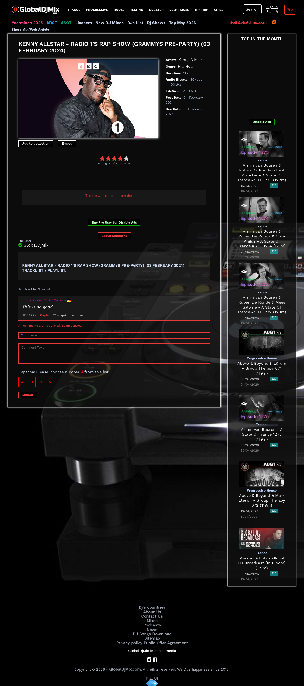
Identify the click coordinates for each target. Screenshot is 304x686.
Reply (44, 315)
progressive (97, 10)
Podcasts (152, 623)
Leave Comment (114, 235)
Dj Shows (144, 23)
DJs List (125, 23)
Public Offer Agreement (164, 639)
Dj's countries (152, 607)
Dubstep (156, 10)
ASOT (62, 23)
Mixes (152, 619)
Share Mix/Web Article (30, 29)
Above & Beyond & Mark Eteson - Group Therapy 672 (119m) (262, 500)
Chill (218, 10)
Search (251, 9)
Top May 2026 (168, 23)
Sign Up (270, 11)
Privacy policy (131, 639)
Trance (74, 10)
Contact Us (152, 615)
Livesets (77, 23)
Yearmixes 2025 (26, 23)
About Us (152, 611)
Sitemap (152, 636)
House (119, 10)
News (152, 627)
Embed (67, 143)
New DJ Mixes (101, 23)
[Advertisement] (105, 178)
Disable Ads (262, 121)
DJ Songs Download (152, 632)
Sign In (269, 7)
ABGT (48, 23)
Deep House (179, 10)
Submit (27, 395)
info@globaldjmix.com (247, 22)
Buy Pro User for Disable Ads (114, 222)
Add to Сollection (35, 143)
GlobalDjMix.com (125, 666)
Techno (136, 10)
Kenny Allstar (189, 60)
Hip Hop (201, 10)
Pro (286, 9)
